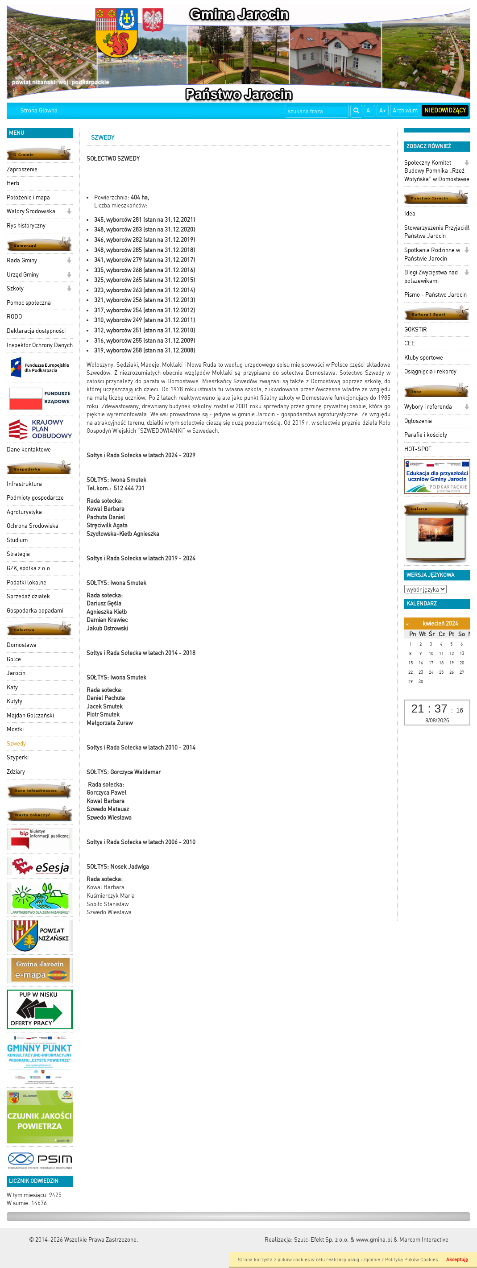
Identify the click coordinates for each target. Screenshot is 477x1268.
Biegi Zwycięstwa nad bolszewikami (431, 276)
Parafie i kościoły (425, 434)
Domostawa (22, 645)
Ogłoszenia (418, 421)
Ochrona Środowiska (32, 525)
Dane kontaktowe (29, 449)
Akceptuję (457, 1260)
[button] (69, 212)
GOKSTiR (415, 329)
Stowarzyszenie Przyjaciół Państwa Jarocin (436, 232)
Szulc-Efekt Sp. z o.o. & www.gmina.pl (343, 1239)
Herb (13, 183)
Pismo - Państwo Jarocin (435, 294)
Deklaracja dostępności (36, 330)
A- (369, 110)
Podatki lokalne (26, 582)
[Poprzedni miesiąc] (407, 624)
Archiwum (405, 110)
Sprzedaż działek (28, 596)
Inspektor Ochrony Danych (40, 345)
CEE (409, 343)
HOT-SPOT (417, 449)
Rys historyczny (26, 225)
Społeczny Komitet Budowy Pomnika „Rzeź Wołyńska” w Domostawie (436, 170)
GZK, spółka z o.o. (29, 568)
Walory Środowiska (31, 211)
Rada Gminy (22, 260)
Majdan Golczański (30, 715)
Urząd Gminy (23, 274)
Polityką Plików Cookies (411, 1260)
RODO (14, 316)
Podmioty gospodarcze (35, 497)
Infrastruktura (24, 484)
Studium (17, 540)
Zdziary (16, 771)
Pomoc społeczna (29, 302)
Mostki (15, 729)
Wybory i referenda (428, 406)
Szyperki (18, 757)
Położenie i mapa (28, 197)
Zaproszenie (22, 169)
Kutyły (14, 701)
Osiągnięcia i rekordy (430, 371)
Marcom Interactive (423, 1239)
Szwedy (16, 743)
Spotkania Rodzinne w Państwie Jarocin (432, 254)
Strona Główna (39, 110)
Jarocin (16, 673)
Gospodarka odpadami (35, 610)
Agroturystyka (24, 512)
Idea (409, 213)
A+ (382, 110)
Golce (14, 659)
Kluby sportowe (423, 357)
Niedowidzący (445, 110)
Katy (12, 687)
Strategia (18, 554)
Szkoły (15, 288)
